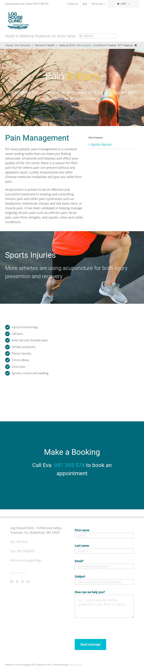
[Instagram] (11, 581)
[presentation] (101, 627)
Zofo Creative (75, 664)
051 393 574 (69, 465)
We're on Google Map (25, 560)
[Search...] (97, 35)
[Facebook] (17, 581)
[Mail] (28, 581)
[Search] (80, 35)
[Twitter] (22, 581)
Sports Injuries (101, 144)
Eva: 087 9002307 (22, 551)
